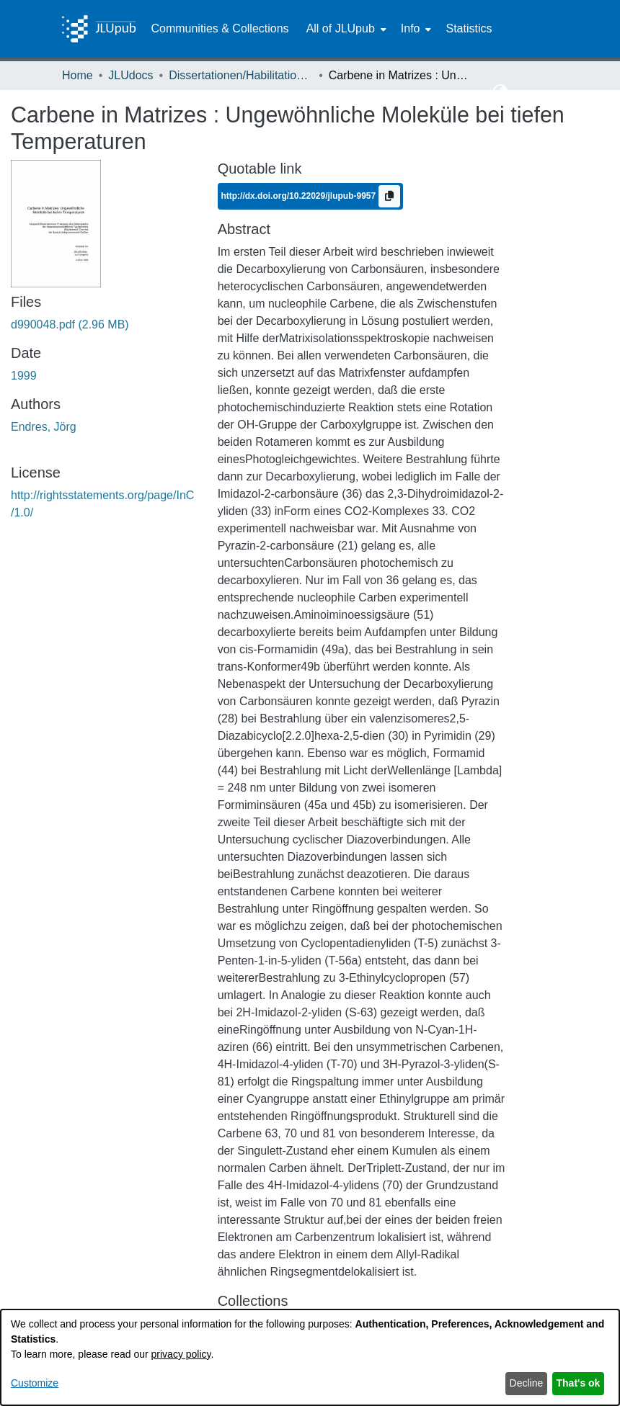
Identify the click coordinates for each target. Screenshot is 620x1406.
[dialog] (310, 1357)
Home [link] (77, 75)
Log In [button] (531, 92)
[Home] (98, 28)
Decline (527, 1383)
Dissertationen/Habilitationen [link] (241, 75)
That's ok (579, 1383)
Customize (34, 1383)
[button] (500, 92)
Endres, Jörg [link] (43, 427)
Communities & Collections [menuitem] (219, 28)
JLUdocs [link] (130, 75)
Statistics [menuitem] (469, 28)
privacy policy (181, 1354)
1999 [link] (24, 376)
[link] (70, 324)
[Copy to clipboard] (389, 196)
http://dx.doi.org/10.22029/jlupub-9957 (299, 196)
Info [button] (410, 28)
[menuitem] (345, 29)
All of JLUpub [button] (340, 28)
